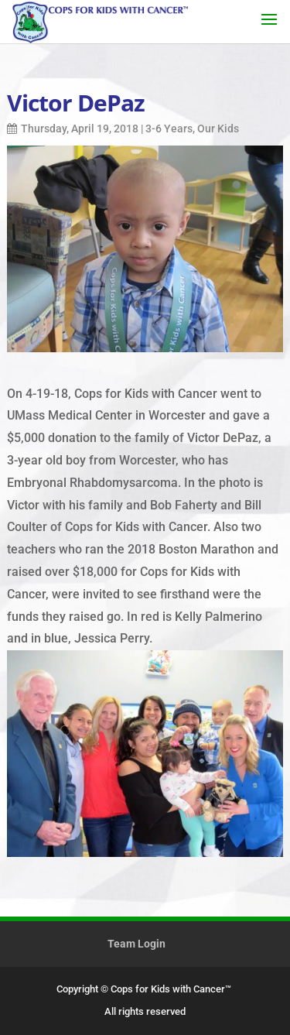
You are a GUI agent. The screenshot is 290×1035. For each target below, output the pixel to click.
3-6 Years (169, 128)
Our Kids (218, 128)
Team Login (136, 943)
